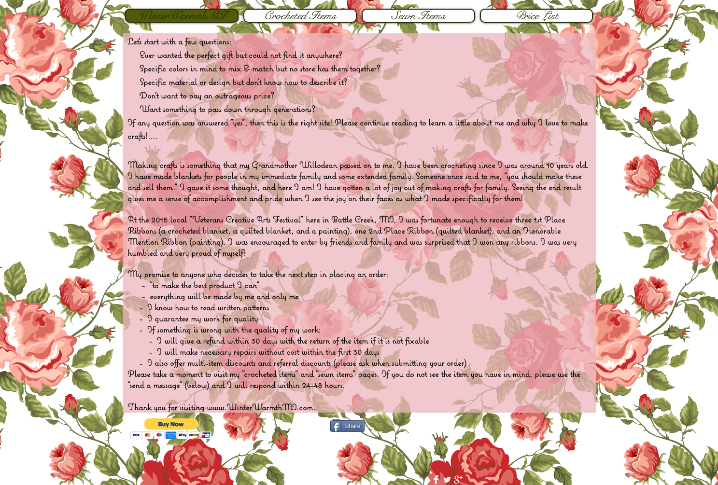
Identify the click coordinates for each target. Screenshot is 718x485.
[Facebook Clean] (436, 479)
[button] (171, 428)
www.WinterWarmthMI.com (260, 407)
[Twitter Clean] (447, 479)
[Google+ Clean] (458, 479)
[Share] (347, 426)
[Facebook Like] (525, 429)
